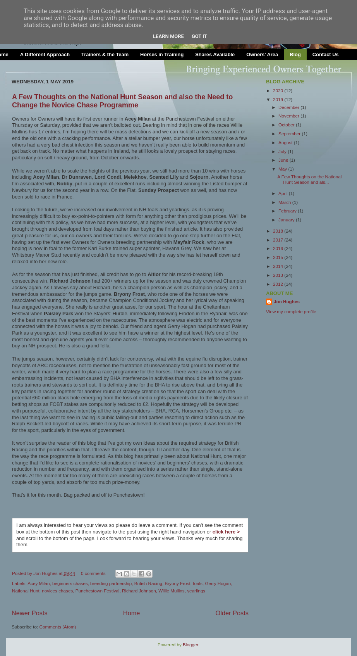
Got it (199, 36)
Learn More (168, 36)
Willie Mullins (171, 590)
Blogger (190, 644)
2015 (278, 257)
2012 (278, 284)
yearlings (196, 590)
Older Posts (232, 612)
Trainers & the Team (105, 54)
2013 (278, 275)
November (289, 115)
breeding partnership (111, 583)
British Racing (148, 583)
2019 (278, 99)
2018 (278, 230)
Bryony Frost (177, 583)
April (283, 193)
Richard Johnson (139, 590)
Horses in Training (162, 54)
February (288, 210)
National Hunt (25, 590)
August (286, 142)
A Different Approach (45, 54)
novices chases (57, 590)
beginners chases (70, 583)
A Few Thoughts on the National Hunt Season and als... (309, 179)
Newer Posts (30, 612)
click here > (226, 532)
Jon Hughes (46, 573)
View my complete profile (291, 311)
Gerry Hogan (218, 583)
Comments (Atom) (57, 626)
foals (198, 583)
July (283, 151)
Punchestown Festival (98, 590)
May (283, 168)
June (284, 159)
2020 (278, 90)
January (287, 219)
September (290, 133)
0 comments (93, 573)
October (287, 124)
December (289, 107)
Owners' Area (262, 54)
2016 (278, 248)
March (285, 202)
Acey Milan (38, 583)
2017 (278, 239)
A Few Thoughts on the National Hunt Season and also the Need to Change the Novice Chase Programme (122, 101)
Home (131, 612)
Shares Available (215, 54)
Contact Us (325, 54)
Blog (295, 54)
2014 (278, 266)
